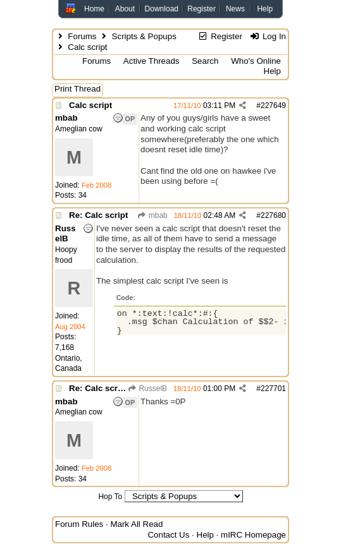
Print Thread (77, 89)
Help (265, 8)
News (235, 8)
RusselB (147, 388)
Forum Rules (79, 524)
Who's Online (256, 61)
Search (205, 61)
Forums (82, 36)
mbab (152, 215)
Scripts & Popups (144, 36)
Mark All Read (136, 524)
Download (161, 8)
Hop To (110, 496)
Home (94, 8)
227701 (273, 388)
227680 (273, 215)
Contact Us (168, 535)
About (125, 8)
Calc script (90, 105)
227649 (273, 105)
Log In (268, 36)
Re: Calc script (98, 215)
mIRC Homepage (253, 535)
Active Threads (151, 61)
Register (201, 8)
